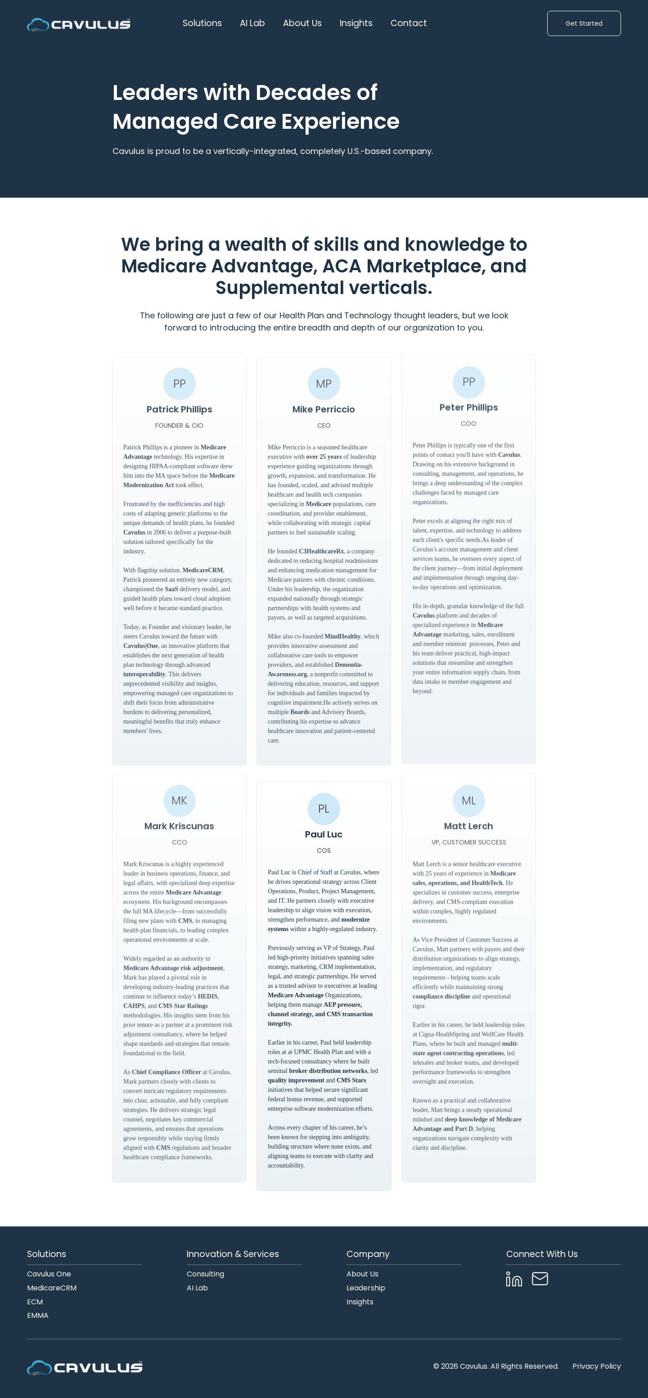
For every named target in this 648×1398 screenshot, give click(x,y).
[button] (202, 23)
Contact (409, 23)
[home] (78, 23)
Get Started (584, 23)
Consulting (205, 1274)
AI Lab (252, 23)
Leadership (365, 1288)
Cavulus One (49, 1274)
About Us (362, 1274)
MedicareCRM (51, 1288)
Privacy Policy (596, 1366)
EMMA (38, 1316)
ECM (35, 1302)
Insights (356, 23)
